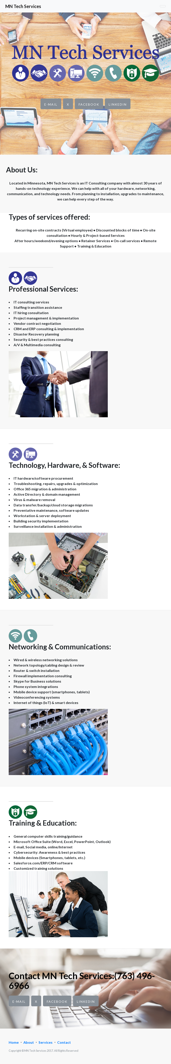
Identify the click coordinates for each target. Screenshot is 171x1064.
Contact (64, 1042)
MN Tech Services (23, 6)
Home (14, 1042)
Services (46, 1042)
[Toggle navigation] (163, 6)
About (28, 1042)
